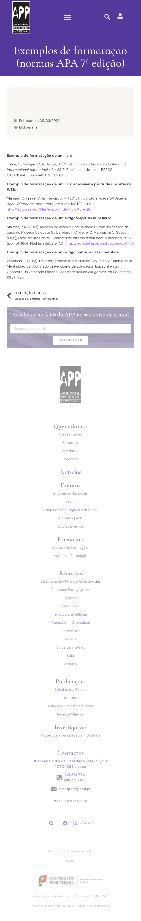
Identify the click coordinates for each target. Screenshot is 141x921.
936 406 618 (75, 780)
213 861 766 (75, 774)
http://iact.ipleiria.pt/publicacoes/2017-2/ (99, 243)
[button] (67, 17)
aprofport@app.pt (74, 788)
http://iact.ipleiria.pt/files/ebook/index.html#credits (49, 209)
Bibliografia (28, 127)
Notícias (70, 472)
